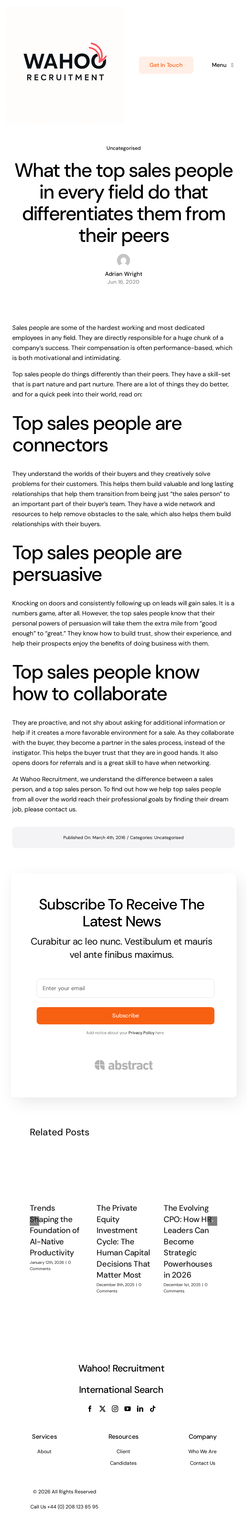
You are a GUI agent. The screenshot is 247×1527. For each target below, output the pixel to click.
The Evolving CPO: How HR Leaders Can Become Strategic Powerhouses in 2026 (188, 1238)
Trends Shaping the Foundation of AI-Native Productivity (55, 1227)
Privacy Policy (142, 1032)
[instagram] (115, 1409)
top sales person (77, 789)
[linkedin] (140, 1409)
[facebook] (90, 1409)
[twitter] (102, 1409)
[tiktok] (153, 1409)
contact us (60, 809)
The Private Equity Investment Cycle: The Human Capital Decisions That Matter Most (123, 1238)
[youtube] (127, 1409)
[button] (34, 1218)
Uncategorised (124, 147)
